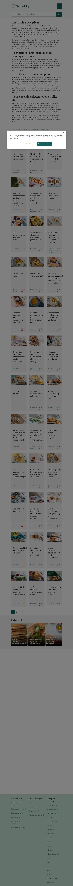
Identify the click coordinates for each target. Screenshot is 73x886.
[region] (36, 139)
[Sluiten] (63, 133)
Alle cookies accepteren (44, 144)
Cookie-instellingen (28, 144)
